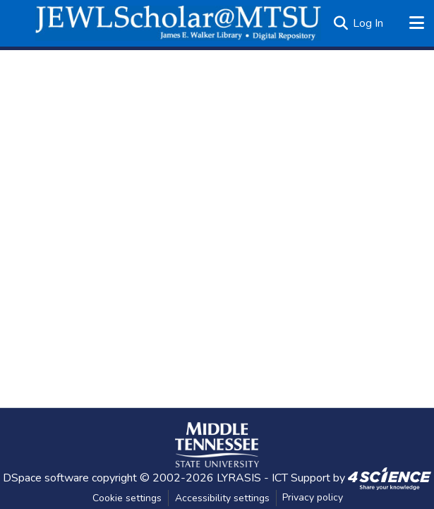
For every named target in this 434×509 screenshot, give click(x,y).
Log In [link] (368, 23)
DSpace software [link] (46, 478)
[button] (178, 23)
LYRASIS (239, 478)
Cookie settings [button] (127, 498)
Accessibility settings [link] (222, 498)
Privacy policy (312, 497)
